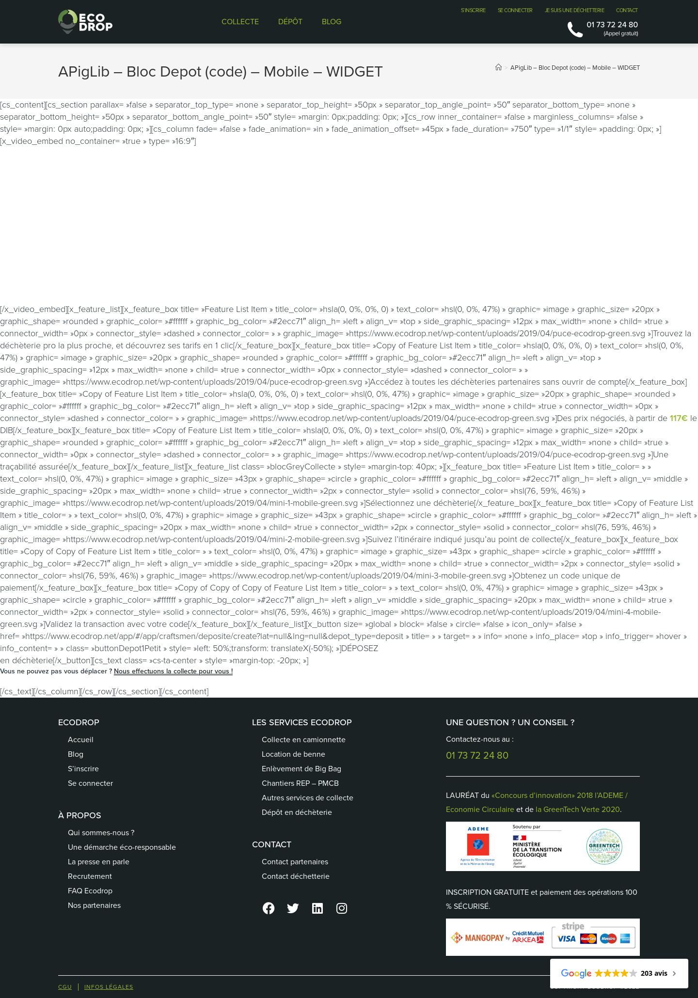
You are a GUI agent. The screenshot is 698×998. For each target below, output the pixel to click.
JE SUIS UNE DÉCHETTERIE (574, 10)
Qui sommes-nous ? (101, 832)
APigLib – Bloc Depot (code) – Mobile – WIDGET (575, 67)
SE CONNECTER (515, 10)
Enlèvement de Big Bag (301, 768)
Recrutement (90, 876)
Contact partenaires (295, 861)
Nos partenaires (94, 905)
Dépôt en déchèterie (297, 812)
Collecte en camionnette (304, 739)
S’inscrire (83, 768)
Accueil (81, 739)
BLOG (331, 21)
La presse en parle (98, 861)
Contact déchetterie (296, 876)
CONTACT (627, 10)
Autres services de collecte (307, 797)
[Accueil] (498, 67)
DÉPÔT (290, 21)
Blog (75, 754)
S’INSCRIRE (473, 10)
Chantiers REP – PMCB (300, 783)
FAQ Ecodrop (90, 890)
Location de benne (293, 754)
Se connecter (90, 783)
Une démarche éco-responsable (122, 847)
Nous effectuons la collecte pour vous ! (173, 671)
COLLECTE (240, 21)
